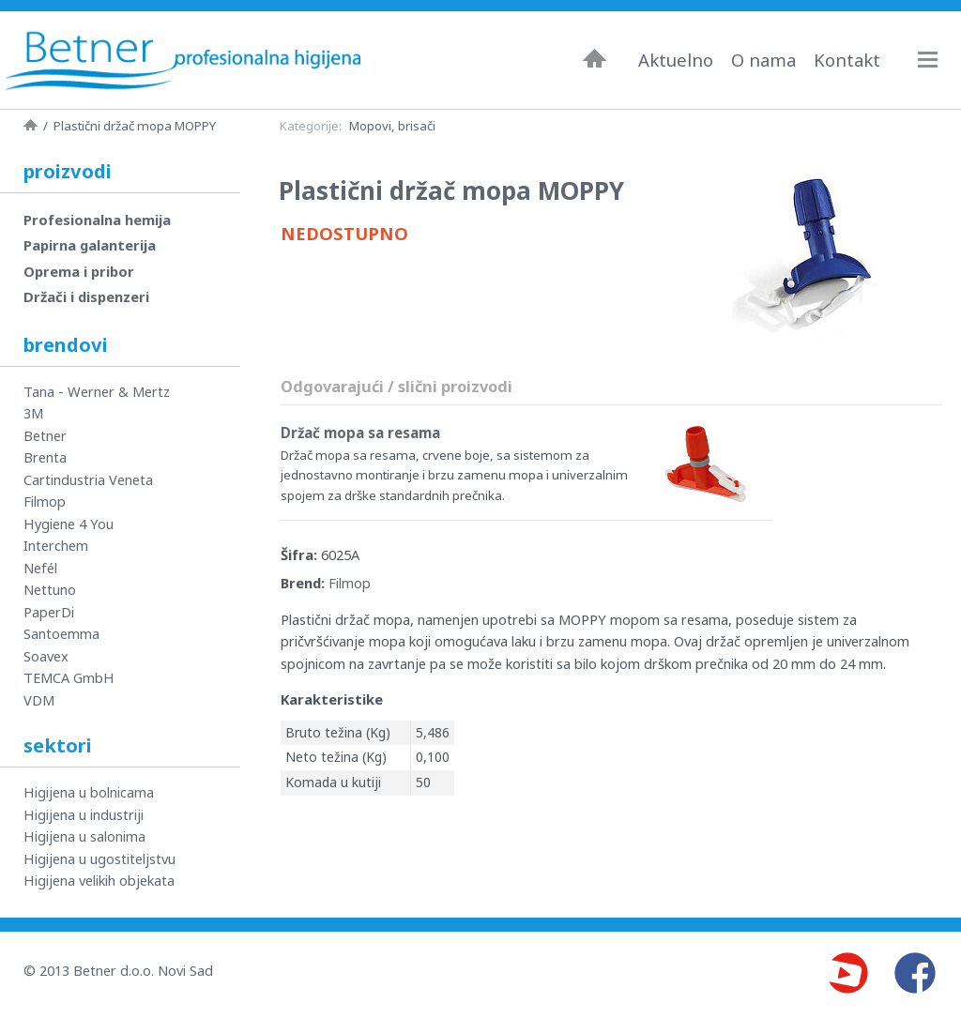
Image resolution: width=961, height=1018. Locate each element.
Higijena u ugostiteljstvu (99, 858)
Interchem (55, 545)
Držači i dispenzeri (86, 296)
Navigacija (936, 59)
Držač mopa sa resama (360, 432)
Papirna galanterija (89, 245)
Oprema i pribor (78, 271)
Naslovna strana (30, 124)
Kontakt (847, 60)
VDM (38, 700)
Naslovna (594, 58)
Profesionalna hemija (97, 219)
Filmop (349, 582)
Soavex (46, 655)
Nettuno (49, 589)
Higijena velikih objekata (99, 880)
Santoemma (61, 633)
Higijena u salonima (84, 836)
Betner (45, 435)
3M (33, 412)
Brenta (45, 457)
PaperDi (48, 611)
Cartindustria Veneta (88, 479)
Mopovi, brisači (392, 125)
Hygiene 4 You (68, 523)
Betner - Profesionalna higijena (183, 60)
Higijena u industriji (83, 814)
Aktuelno (675, 60)
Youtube (847, 972)
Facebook (915, 972)
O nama (763, 60)
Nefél (40, 567)
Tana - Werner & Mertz (96, 391)
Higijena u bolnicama (88, 791)
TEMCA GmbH (68, 677)
